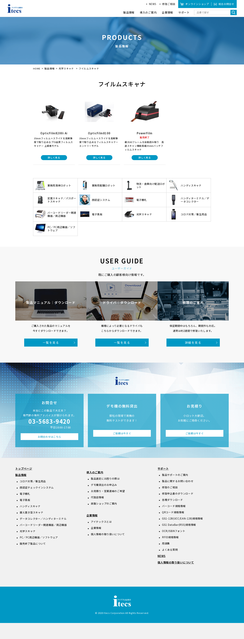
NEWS (152, 4)
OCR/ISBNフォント (173, 531)
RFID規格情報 (170, 537)
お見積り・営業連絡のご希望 (108, 491)
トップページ (23, 468)
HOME (36, 68)
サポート (163, 468)
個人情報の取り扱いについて (108, 534)
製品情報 (49, 68)
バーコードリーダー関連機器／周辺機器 (43, 525)
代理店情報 (97, 497)
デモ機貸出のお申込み (104, 485)
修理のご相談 (170, 487)
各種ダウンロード (172, 500)
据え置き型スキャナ (31, 512)
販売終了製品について (33, 543)
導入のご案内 (94, 472)
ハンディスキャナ (30, 506)
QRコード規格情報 (173, 512)
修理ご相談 (168, 4)
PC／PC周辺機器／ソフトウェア (39, 537)
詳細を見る (193, 342)
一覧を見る (51, 342)
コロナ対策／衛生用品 (33, 481)
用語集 (166, 543)
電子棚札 (25, 493)
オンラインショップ (197, 4)
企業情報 (92, 515)
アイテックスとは (101, 521)
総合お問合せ (226, 4)
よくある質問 (170, 549)
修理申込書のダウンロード (177, 493)
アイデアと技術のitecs (15, 8)
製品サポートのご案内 (175, 475)
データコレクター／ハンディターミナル (43, 518)
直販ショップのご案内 (104, 503)
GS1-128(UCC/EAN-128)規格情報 (182, 518)
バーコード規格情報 (173, 506)
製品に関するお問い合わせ (177, 481)
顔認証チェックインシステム (37, 487)
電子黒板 (25, 500)
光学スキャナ (67, 68)
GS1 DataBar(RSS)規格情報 (179, 524)
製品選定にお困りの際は (105, 478)
